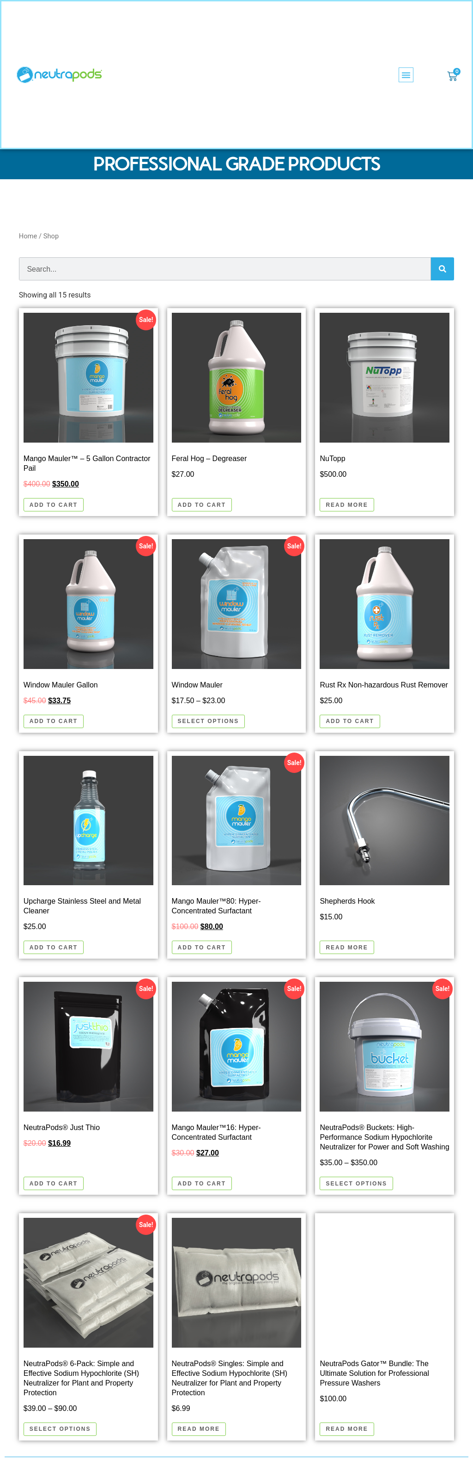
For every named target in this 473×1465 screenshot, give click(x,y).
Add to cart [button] (54, 505)
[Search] (442, 268)
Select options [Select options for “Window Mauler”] (208, 721)
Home (28, 236)
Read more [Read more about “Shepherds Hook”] (347, 947)
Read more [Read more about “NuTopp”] (347, 505)
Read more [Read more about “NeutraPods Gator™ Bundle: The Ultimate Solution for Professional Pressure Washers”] (347, 1429)
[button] (406, 74)
